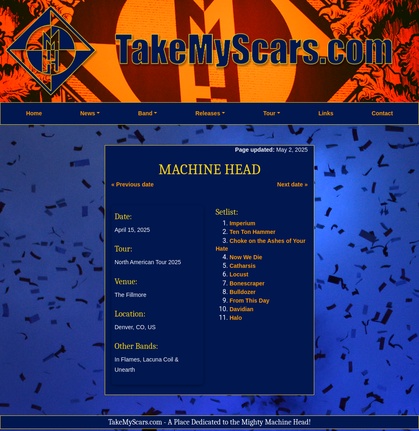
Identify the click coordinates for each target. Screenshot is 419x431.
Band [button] (145, 113)
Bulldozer (243, 292)
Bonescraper (247, 283)
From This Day (249, 300)
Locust (239, 274)
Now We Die (246, 257)
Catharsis (243, 266)
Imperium (242, 223)
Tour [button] (269, 113)
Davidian (241, 309)
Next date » (292, 184)
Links (325, 113)
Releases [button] (207, 113)
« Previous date (132, 184)
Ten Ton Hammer (252, 232)
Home (34, 113)
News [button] (87, 113)
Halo (236, 317)
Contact (382, 113)
